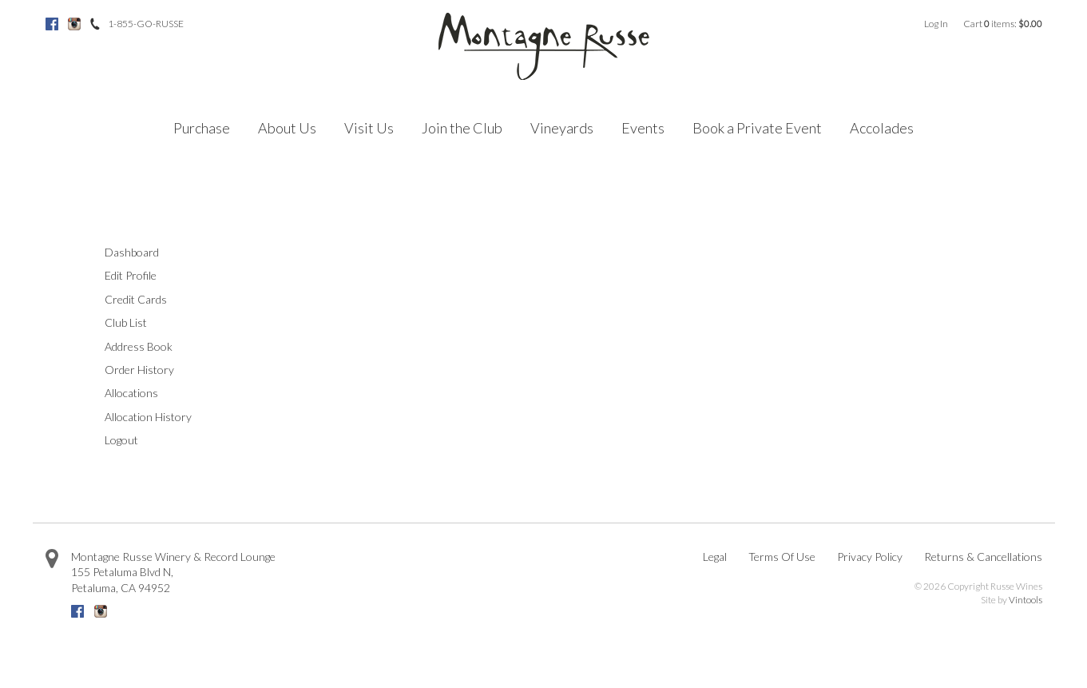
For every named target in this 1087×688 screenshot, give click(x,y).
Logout (121, 440)
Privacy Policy (870, 556)
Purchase (201, 128)
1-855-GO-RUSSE (146, 24)
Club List (126, 322)
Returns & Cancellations (983, 556)
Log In (936, 24)
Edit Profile (131, 275)
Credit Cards (136, 299)
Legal (715, 556)
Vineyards (561, 128)
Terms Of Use (781, 556)
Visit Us (369, 128)
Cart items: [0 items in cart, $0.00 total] (1002, 24)
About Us (287, 128)
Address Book (139, 346)
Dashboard (132, 252)
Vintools (1025, 600)
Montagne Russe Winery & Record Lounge (173, 556)
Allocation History (148, 417)
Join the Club (462, 128)
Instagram (74, 24)
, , (122, 580)
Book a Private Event (757, 128)
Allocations (131, 393)
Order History (139, 369)
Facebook (52, 24)
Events (642, 128)
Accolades (882, 128)
